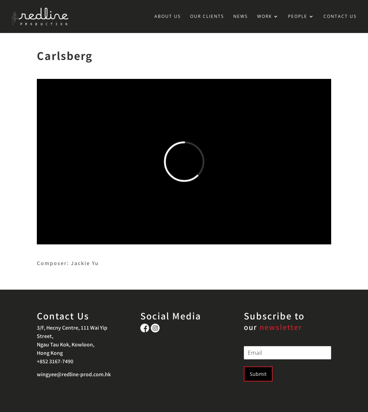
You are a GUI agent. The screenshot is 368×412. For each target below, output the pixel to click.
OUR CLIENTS (207, 16)
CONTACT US (340, 16)
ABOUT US (167, 16)
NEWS (240, 16)
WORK (264, 16)
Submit (258, 374)
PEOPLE (297, 16)
